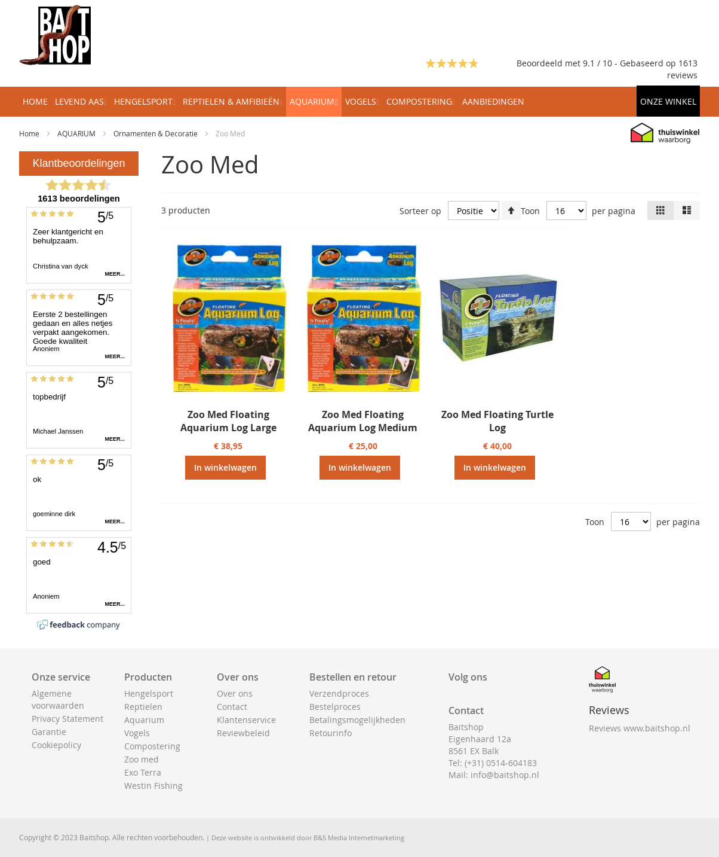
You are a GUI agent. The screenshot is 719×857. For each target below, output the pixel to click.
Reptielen (143, 706)
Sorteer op (420, 210)
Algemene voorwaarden (58, 699)
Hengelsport (148, 693)
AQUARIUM (77, 133)
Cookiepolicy (56, 745)
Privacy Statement (67, 718)
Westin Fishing (153, 785)
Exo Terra (142, 772)
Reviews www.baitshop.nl (639, 728)
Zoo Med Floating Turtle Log (497, 421)
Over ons (235, 693)
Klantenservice (246, 719)
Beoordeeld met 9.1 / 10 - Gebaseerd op (597, 63)
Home (30, 133)
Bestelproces (335, 706)
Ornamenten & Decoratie (156, 133)
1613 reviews (682, 69)
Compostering (152, 746)
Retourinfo (330, 733)
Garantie (49, 731)
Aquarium (144, 719)
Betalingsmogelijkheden (357, 719)
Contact (232, 706)
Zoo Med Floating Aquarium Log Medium (362, 421)
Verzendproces (339, 693)
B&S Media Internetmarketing (359, 837)
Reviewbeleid (243, 733)
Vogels (137, 733)
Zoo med (141, 759)
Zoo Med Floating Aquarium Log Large (228, 421)
